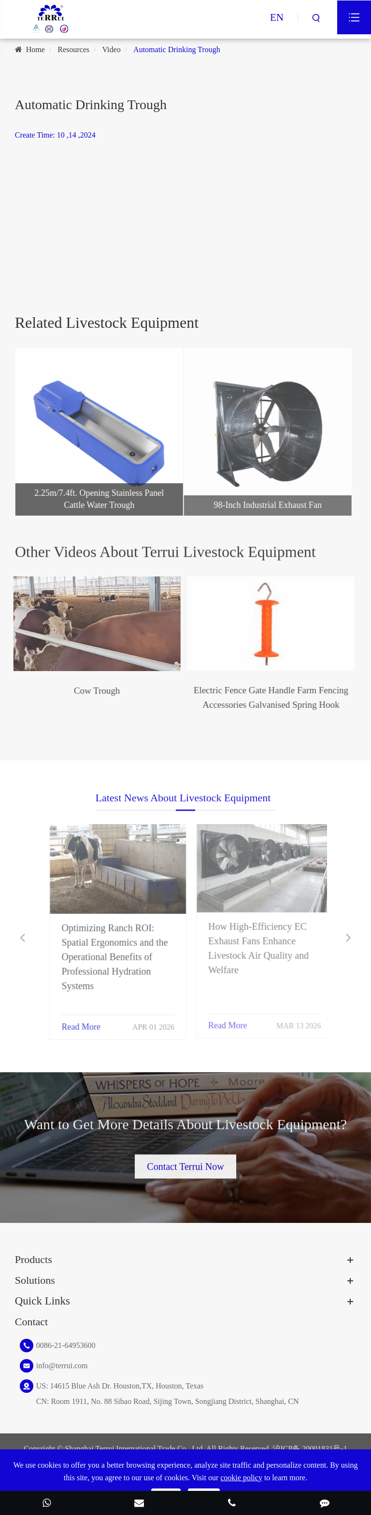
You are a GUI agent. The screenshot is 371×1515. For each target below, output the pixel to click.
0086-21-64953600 (66, 1345)
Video (111, 49)
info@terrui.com (62, 1365)
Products (33, 1259)
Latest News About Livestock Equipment (183, 803)
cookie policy (241, 1477)
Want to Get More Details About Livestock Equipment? (185, 1129)
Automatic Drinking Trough (176, 49)
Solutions (35, 1280)
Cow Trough (90, 691)
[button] (22, 937)
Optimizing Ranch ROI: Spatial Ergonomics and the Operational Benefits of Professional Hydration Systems (109, 950)
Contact (31, 1322)
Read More (75, 1020)
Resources (73, 49)
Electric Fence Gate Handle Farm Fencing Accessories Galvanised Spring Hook (264, 697)
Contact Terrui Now (185, 1161)
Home (35, 49)
